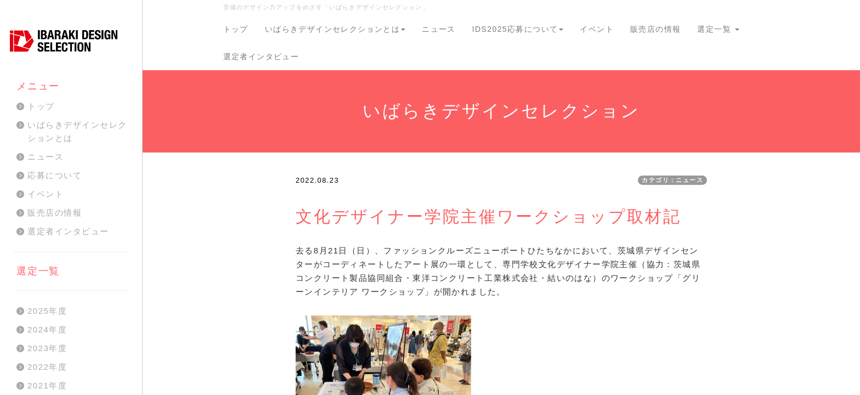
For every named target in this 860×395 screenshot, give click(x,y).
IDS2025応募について (518, 29)
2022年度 (47, 366)
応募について (54, 175)
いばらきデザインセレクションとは (335, 29)
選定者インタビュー (261, 56)
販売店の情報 (655, 29)
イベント (597, 29)
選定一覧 (718, 29)
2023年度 (47, 348)
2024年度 (47, 329)
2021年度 (47, 385)
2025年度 (47, 310)
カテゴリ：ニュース (672, 180)
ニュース (439, 29)
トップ (235, 29)
